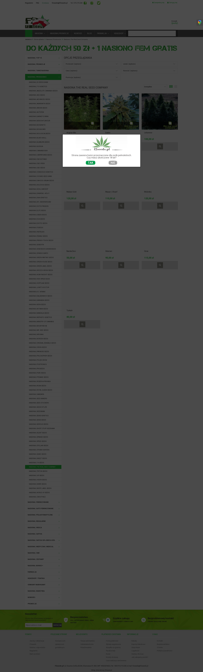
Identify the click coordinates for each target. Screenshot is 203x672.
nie (113, 162)
